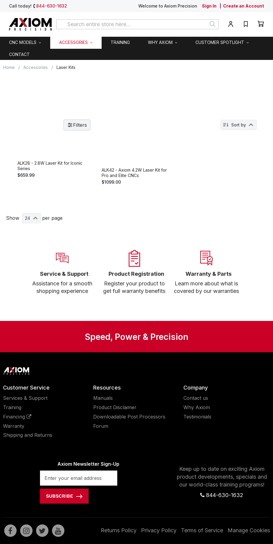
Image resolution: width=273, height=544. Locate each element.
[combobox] (137, 24)
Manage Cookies (249, 540)
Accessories (35, 67)
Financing (17, 426)
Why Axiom (196, 417)
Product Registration (136, 284)
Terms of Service (202, 540)
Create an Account (243, 5)
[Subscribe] (64, 506)
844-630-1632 (51, 5)
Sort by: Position (242, 125)
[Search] (213, 24)
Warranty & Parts (209, 284)
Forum (100, 436)
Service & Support (64, 284)
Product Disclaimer (114, 417)
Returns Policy (118, 540)
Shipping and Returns (27, 445)
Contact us (195, 408)
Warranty (13, 436)
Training (12, 417)
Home (9, 67)
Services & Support (25, 408)
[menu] (136, 48)
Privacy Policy (158, 540)
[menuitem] (25, 43)
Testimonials (197, 426)
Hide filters (22, 125)
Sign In (209, 5)
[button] (231, 25)
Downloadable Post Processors (129, 426)
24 (118, 230)
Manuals (103, 408)
